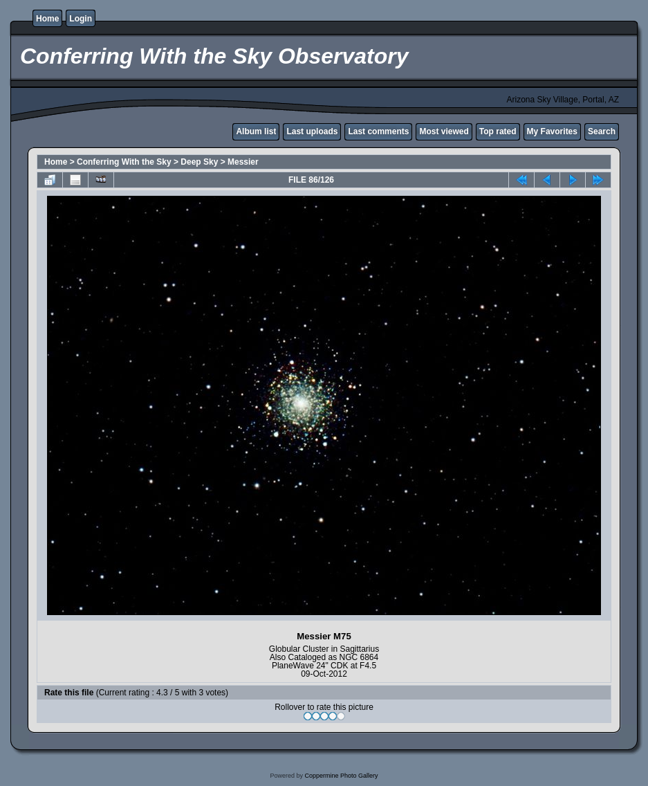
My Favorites (552, 131)
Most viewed (443, 131)
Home (47, 19)
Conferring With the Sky (124, 162)
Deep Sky (199, 162)
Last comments (378, 131)
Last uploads (311, 131)
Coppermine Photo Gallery (341, 775)
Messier (243, 162)
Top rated (498, 131)
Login (80, 19)
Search (601, 131)
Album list (256, 131)
